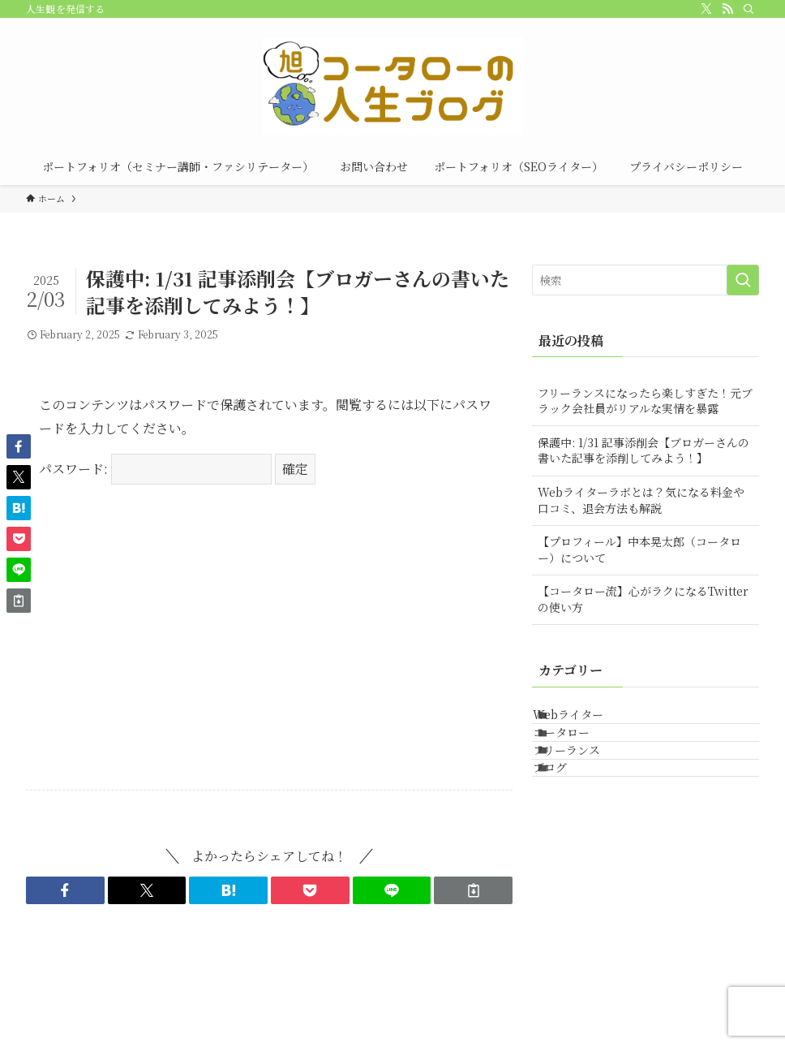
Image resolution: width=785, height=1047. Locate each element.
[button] (65, 890)
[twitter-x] (706, 9)
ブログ (569, 824)
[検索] (748, 9)
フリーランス (586, 790)
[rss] (727, 9)
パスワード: (155, 468)
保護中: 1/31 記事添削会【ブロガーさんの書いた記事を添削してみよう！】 (643, 450)
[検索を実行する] (743, 280)
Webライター (587, 722)
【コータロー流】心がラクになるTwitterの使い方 (643, 599)
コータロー (580, 756)
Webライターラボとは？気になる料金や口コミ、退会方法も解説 (641, 500)
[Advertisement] (269, 650)
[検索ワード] (645, 280)
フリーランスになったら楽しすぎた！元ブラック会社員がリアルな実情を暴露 (645, 401)
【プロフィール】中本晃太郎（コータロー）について (639, 549)
